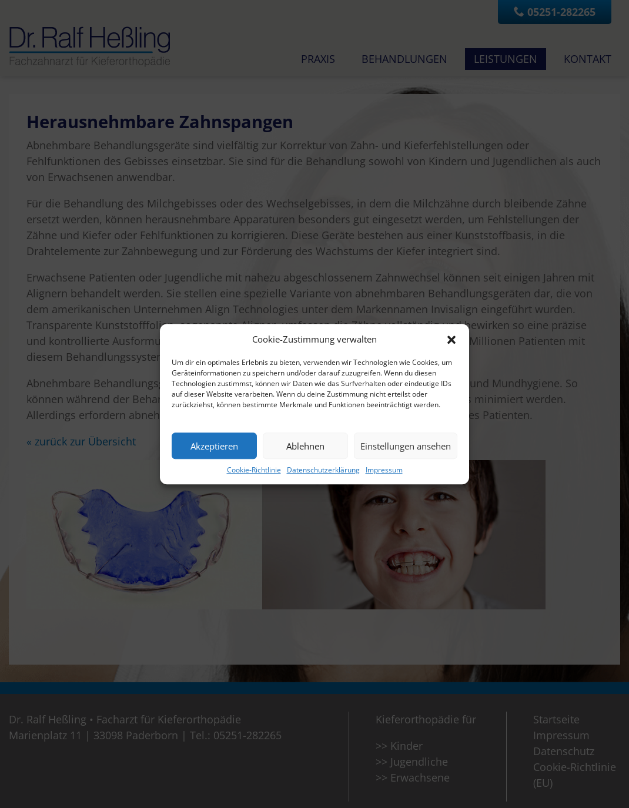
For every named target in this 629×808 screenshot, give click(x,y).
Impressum (384, 470)
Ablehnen (305, 446)
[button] (451, 339)
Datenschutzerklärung (323, 470)
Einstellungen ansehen (405, 446)
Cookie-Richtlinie (254, 470)
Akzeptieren (214, 446)
